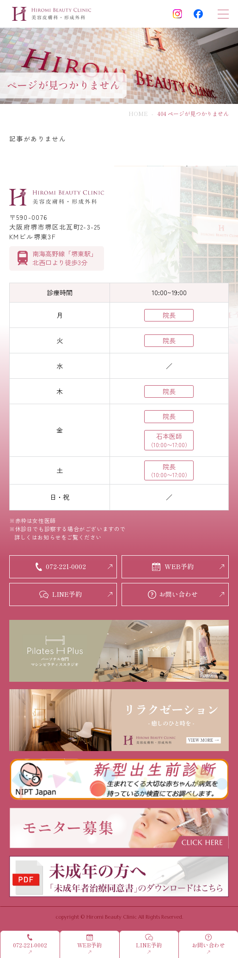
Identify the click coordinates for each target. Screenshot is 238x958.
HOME (138, 113)
